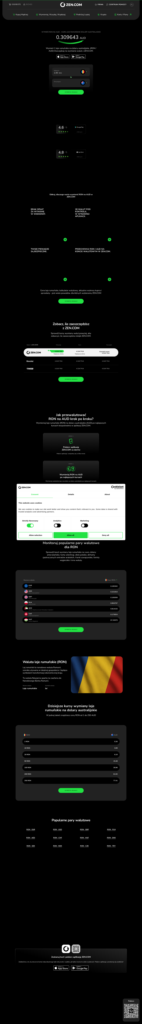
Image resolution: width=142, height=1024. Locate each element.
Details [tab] (71, 494)
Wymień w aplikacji (71, 301)
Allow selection (35, 535)
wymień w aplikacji (71, 629)
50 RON (27, 761)
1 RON (26, 741)
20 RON (27, 754)
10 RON (27, 748)
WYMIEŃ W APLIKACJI (71, 379)
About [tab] (107, 494)
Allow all (70, 535)
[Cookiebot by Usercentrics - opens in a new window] (113, 487)
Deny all (105, 535)
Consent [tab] (35, 494)
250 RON (27, 781)
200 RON (27, 774)
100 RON (27, 767)
